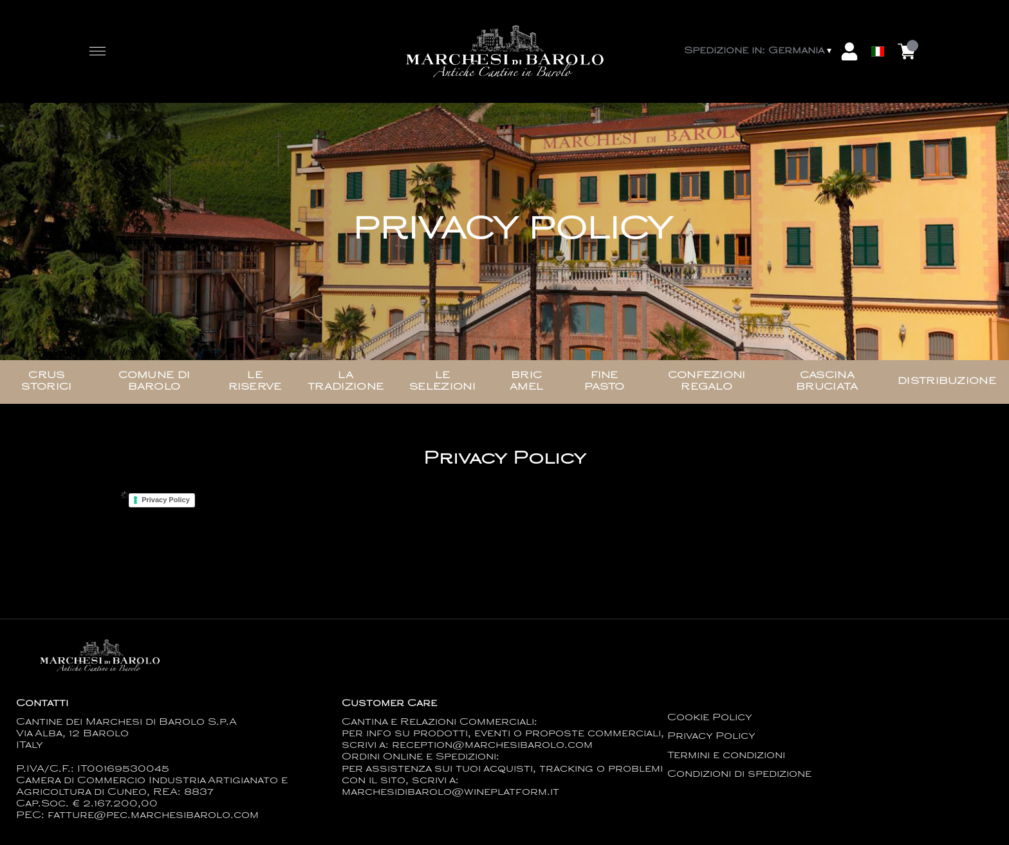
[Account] (849, 51)
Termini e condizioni (726, 756)
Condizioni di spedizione (739, 774)
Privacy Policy (166, 500)
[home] (504, 51)
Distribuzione (947, 381)
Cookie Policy (709, 718)
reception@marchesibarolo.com (492, 745)
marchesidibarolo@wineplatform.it (450, 792)
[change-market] (759, 51)
